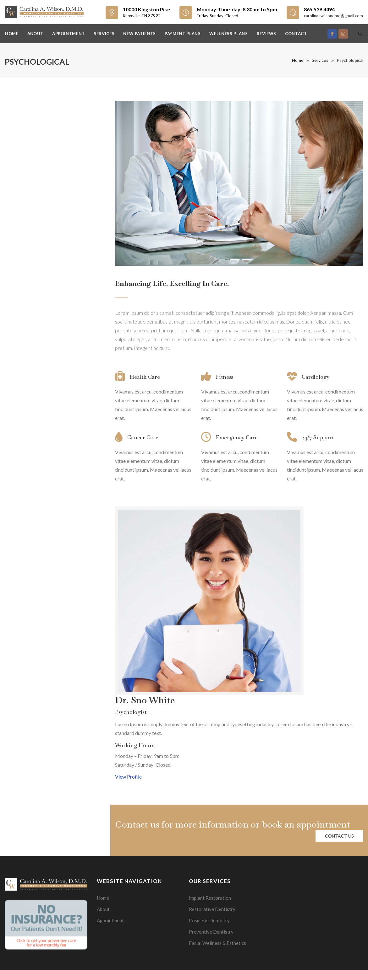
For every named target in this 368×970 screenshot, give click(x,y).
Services (104, 33)
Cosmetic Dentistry (209, 920)
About (35, 33)
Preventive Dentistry (211, 932)
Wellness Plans (228, 33)
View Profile (128, 777)
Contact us (339, 836)
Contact (296, 33)
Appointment (68, 33)
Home (12, 33)
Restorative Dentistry (212, 909)
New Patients (139, 33)
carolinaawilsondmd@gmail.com (333, 15)
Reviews (267, 33)
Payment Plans (182, 33)
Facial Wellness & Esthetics (217, 943)
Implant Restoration (210, 898)
